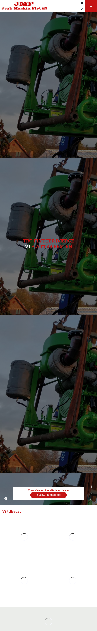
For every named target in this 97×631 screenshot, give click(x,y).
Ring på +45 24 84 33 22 (48, 495)
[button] (91, 6)
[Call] (82, 9)
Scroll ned (91, 492)
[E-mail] (82, 3)
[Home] (39, 5)
